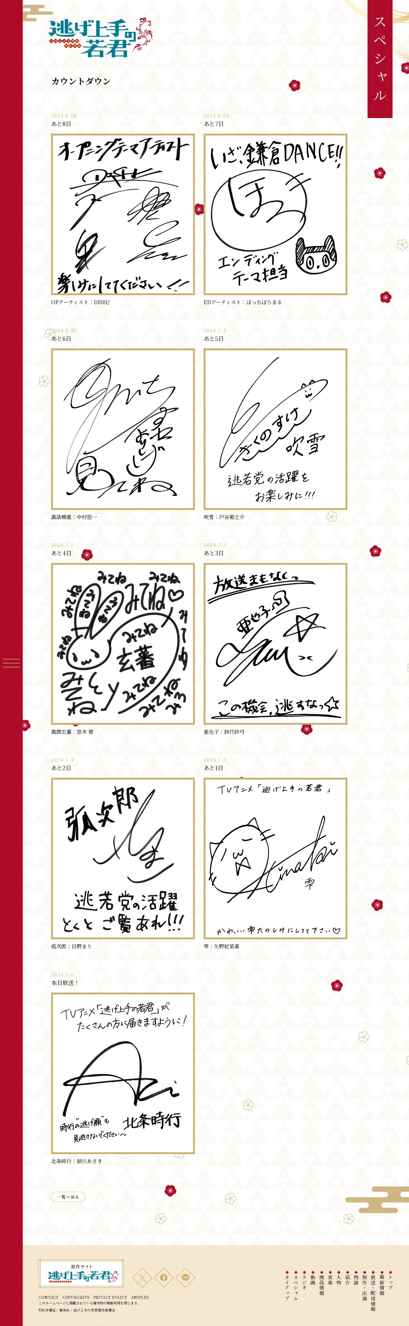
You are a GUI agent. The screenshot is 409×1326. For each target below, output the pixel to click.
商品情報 (321, 1285)
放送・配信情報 (373, 1293)
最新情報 (381, 1285)
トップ (390, 1283)
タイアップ (287, 1288)
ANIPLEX (140, 1297)
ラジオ (304, 1283)
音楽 (330, 1280)
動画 (313, 1280)
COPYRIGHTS (76, 1297)
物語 (356, 1280)
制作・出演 (364, 1288)
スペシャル (295, 1288)
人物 (339, 1280)
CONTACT (49, 1297)
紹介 (347, 1280)
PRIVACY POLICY (110, 1297)
